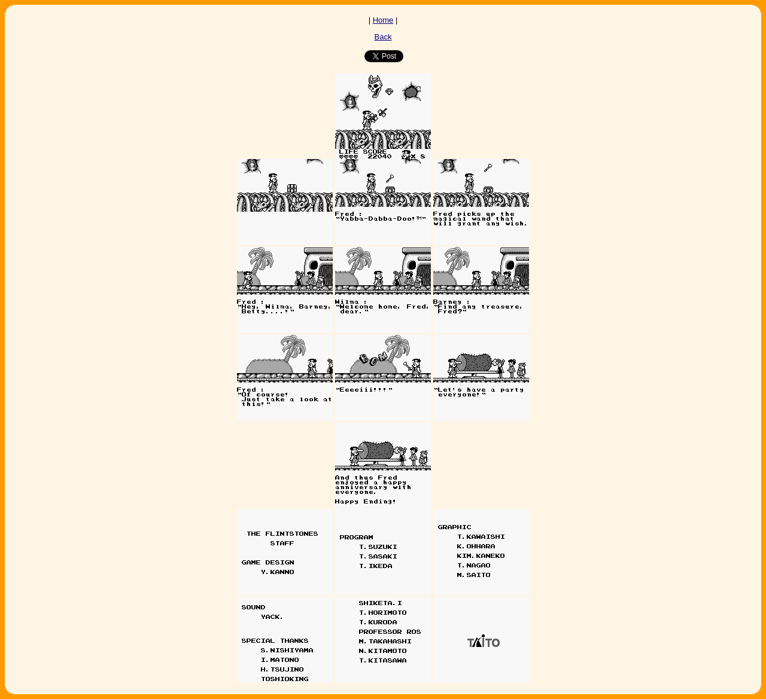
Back (383, 36)
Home (383, 20)
